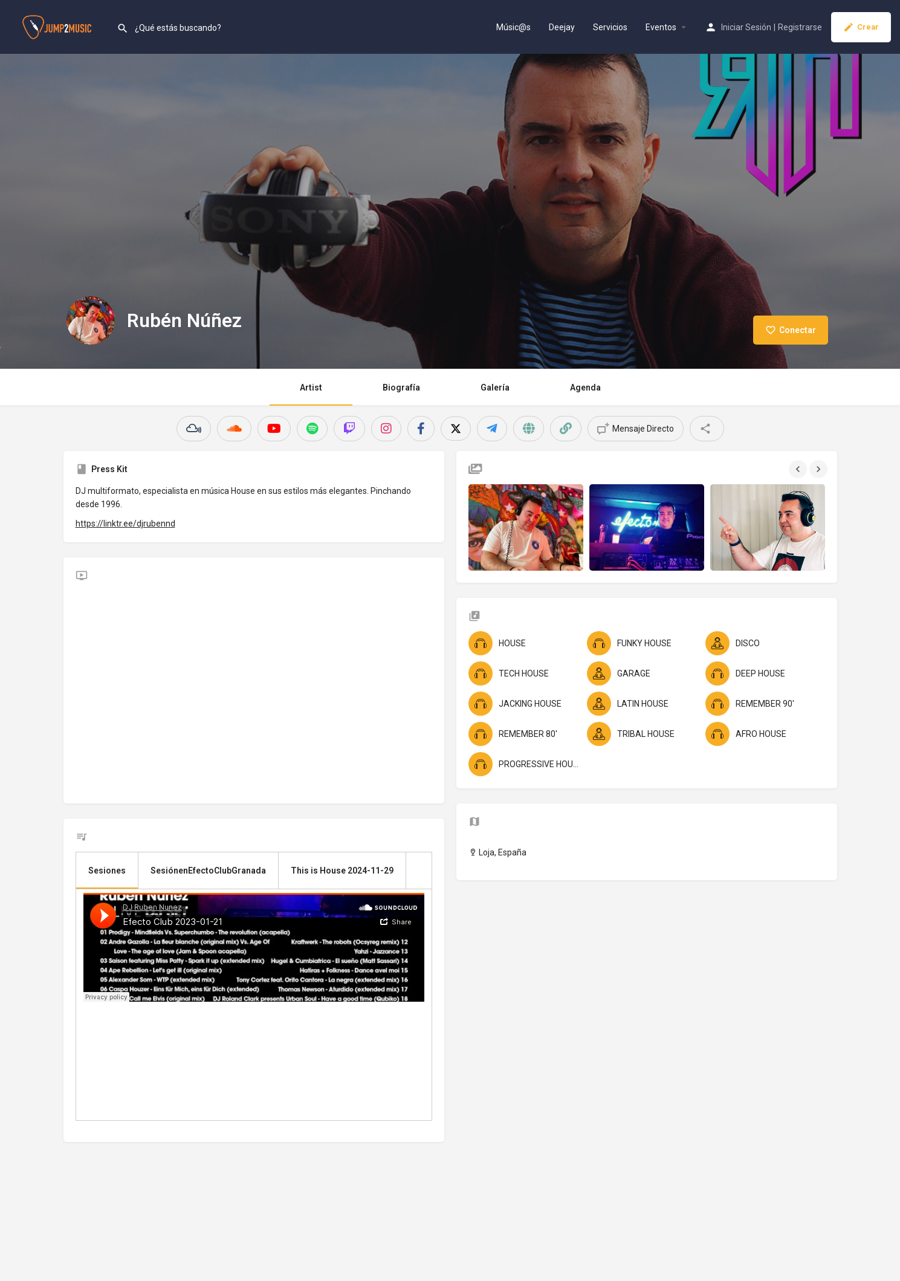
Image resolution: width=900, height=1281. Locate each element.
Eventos (661, 27)
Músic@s (513, 27)
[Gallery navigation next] (819, 469)
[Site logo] (58, 26)
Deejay (562, 27)
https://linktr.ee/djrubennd (125, 523)
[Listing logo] (90, 320)
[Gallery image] (525, 527)
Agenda (585, 387)
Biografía (401, 387)
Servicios (610, 27)
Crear (861, 27)
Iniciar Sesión (746, 27)
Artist (311, 387)
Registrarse (800, 27)
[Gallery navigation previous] (799, 469)
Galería (495, 387)
